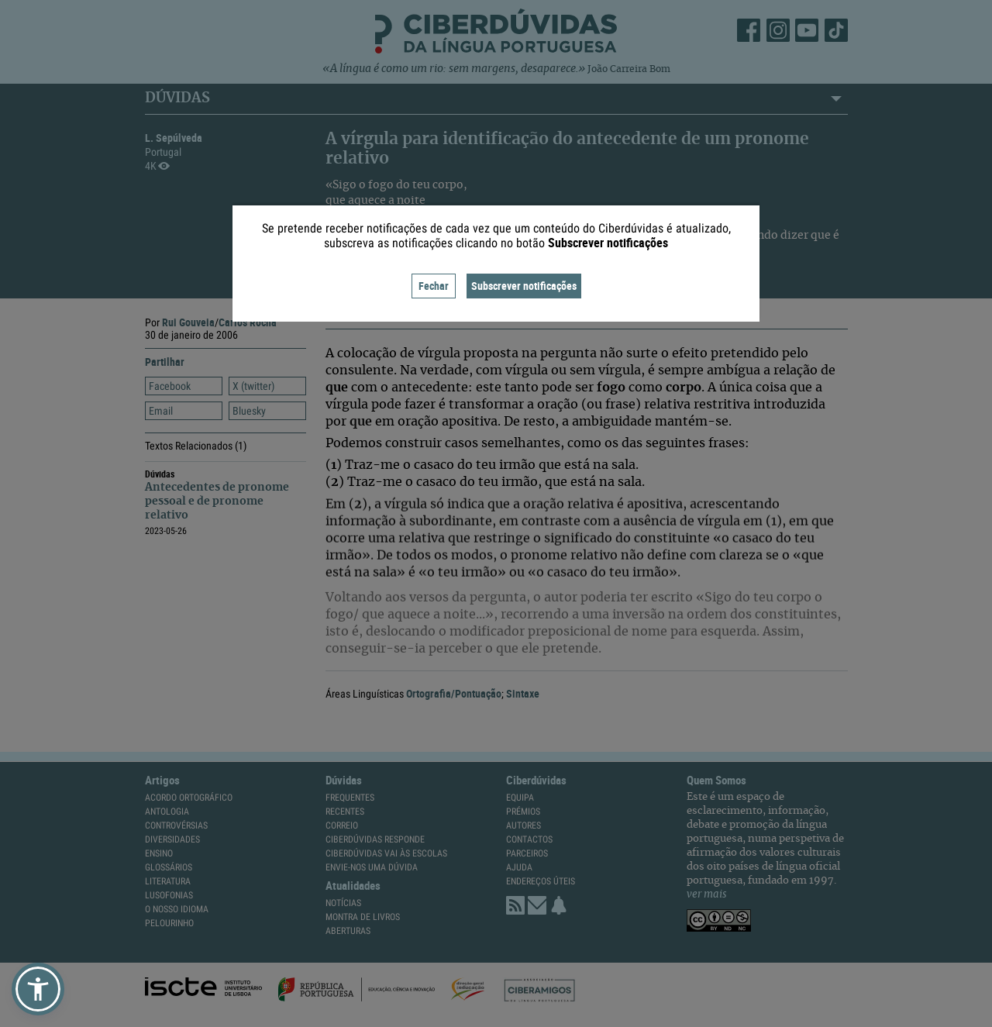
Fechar (433, 285)
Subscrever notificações (524, 285)
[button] (38, 989)
